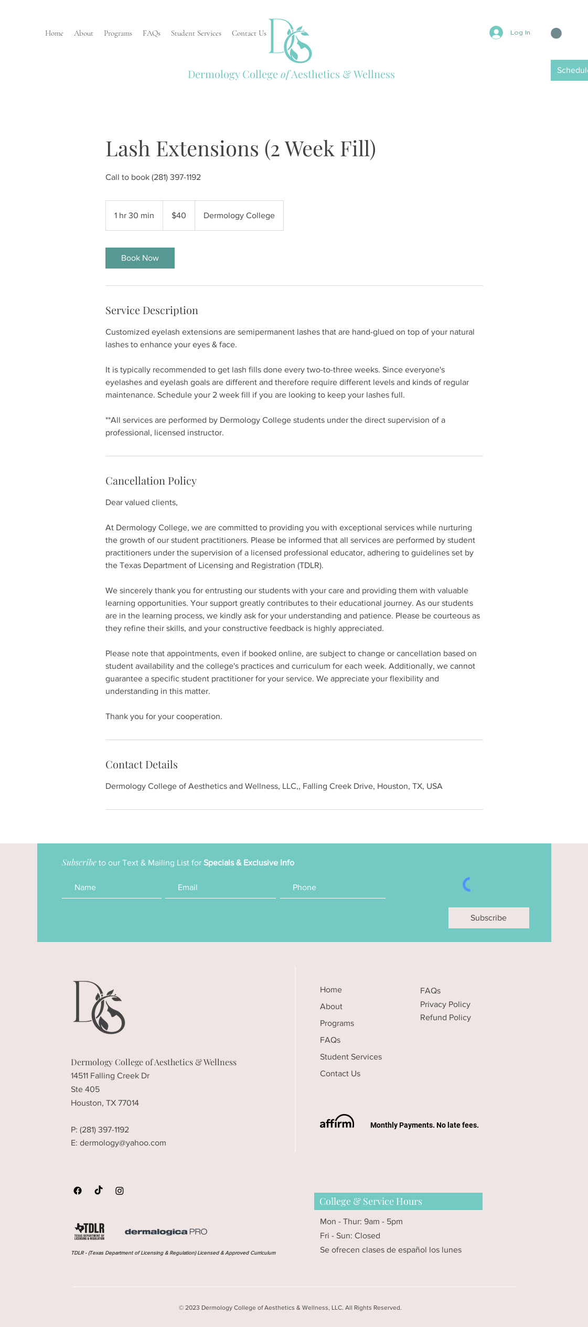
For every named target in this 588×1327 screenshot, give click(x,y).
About (331, 1006)
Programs (337, 1023)
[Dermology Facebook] (77, 1190)
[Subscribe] (488, 917)
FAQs (330, 1039)
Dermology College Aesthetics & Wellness (291, 74)
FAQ (428, 990)
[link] (140, 258)
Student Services (351, 1056)
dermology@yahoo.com (123, 1142)
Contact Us (340, 1073)
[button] (556, 33)
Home (331, 989)
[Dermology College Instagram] (119, 1190)
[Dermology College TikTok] (98, 1190)
